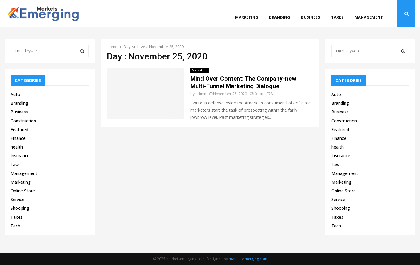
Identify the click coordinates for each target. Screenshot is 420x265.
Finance (18, 138)
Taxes (337, 17)
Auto (15, 94)
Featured (19, 129)
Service (17, 199)
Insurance (20, 155)
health (17, 147)
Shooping (20, 208)
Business (310, 17)
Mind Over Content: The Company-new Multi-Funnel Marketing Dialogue (243, 82)
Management (368, 17)
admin (200, 93)
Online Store (23, 191)
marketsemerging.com (248, 258)
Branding (279, 17)
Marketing (246, 17)
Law (15, 164)
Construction (23, 121)
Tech (15, 226)
